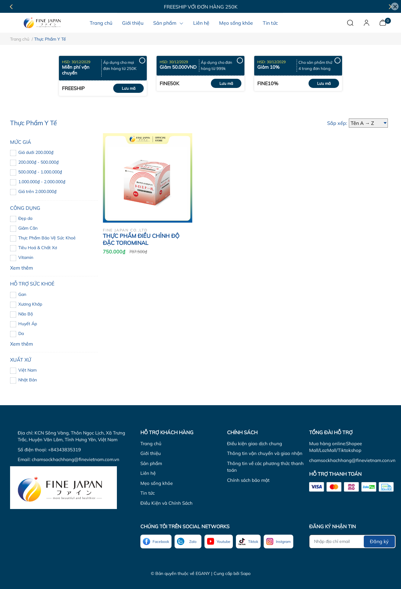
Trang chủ (150, 443)
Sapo (245, 573)
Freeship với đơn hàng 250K (200, 7)
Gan (22, 294)
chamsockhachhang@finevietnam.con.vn (352, 460)
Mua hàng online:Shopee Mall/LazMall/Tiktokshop (335, 447)
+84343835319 (64, 450)
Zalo (193, 541)
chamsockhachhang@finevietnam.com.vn (75, 459)
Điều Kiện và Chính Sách (166, 503)
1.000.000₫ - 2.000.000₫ (41, 181)
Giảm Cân (28, 228)
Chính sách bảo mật (248, 480)
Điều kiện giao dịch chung (254, 443)
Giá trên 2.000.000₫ (37, 191)
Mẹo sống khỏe (156, 483)
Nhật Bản (27, 380)
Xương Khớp (30, 304)
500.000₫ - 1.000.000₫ (40, 172)
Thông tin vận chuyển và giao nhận (264, 453)
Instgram (283, 541)
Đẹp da (25, 218)
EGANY (203, 573)
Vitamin (25, 257)
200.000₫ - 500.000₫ (38, 162)
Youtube (223, 541)
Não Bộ (25, 314)
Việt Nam (27, 370)
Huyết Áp (27, 323)
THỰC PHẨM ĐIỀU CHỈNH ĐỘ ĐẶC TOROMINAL (141, 239)
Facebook (161, 541)
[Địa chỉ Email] (352, 541)
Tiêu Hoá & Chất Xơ (37, 247)
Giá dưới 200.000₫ (35, 152)
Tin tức (147, 493)
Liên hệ (148, 473)
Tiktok (253, 541)
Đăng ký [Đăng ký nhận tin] (379, 541)
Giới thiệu (150, 453)
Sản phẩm (151, 463)
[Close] (395, 6)
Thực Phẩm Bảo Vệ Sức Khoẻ (47, 238)
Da (21, 333)
